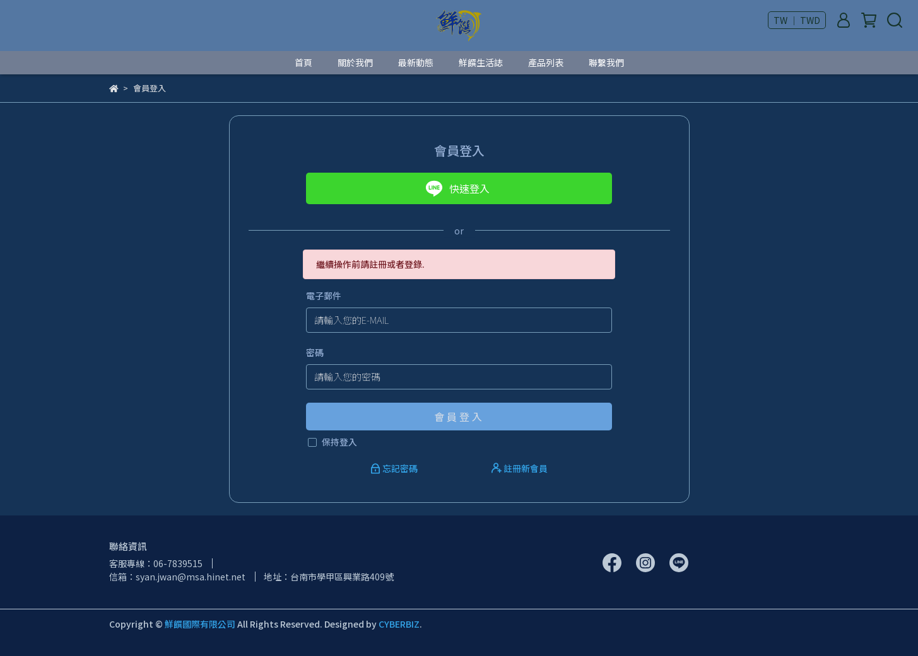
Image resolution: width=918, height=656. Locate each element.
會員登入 (459, 416)
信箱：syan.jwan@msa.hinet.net (177, 576)
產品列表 (545, 62)
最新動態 (415, 62)
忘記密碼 (395, 468)
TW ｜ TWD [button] (797, 20)
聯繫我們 (606, 62)
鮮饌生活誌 (481, 62)
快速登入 (457, 188)
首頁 (303, 62)
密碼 (315, 352)
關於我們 (355, 62)
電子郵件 (323, 295)
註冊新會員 (519, 468)
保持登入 (339, 441)
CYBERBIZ (399, 624)
